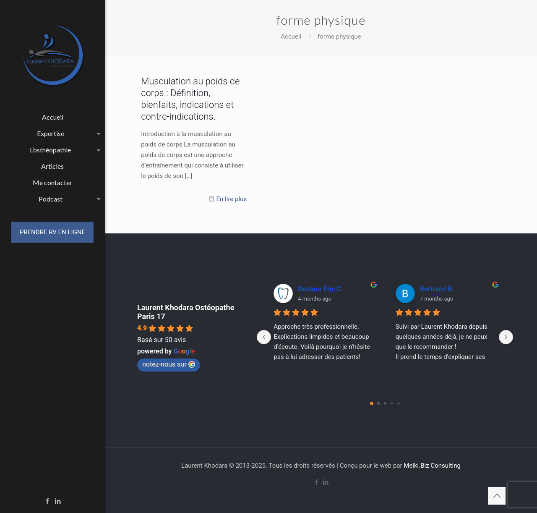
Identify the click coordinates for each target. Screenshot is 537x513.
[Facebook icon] (47, 501)
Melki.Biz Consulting (432, 465)
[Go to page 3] (392, 404)
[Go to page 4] (398, 404)
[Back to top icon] (497, 496)
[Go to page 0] (371, 403)
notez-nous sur (168, 364)
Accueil (291, 36)
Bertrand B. (437, 289)
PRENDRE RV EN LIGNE (52, 232)
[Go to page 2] (385, 403)
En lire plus (231, 199)
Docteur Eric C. (320, 289)
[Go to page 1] (378, 403)
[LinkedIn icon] (58, 501)
